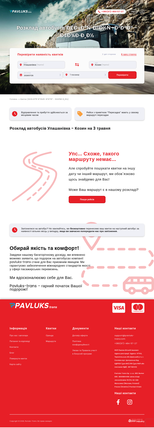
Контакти (15, 347)
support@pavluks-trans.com (127, 337)
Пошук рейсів (82, 200)
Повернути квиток (20, 359)
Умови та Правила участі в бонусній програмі (85, 354)
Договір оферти (83, 336)
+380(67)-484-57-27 (111, 11)
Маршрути (54, 341)
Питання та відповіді (22, 341)
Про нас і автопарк (21, 336)
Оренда (52, 336)
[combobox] (43, 64)
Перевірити (122, 75)
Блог (12, 353)
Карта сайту (17, 364)
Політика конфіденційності (84, 343)
